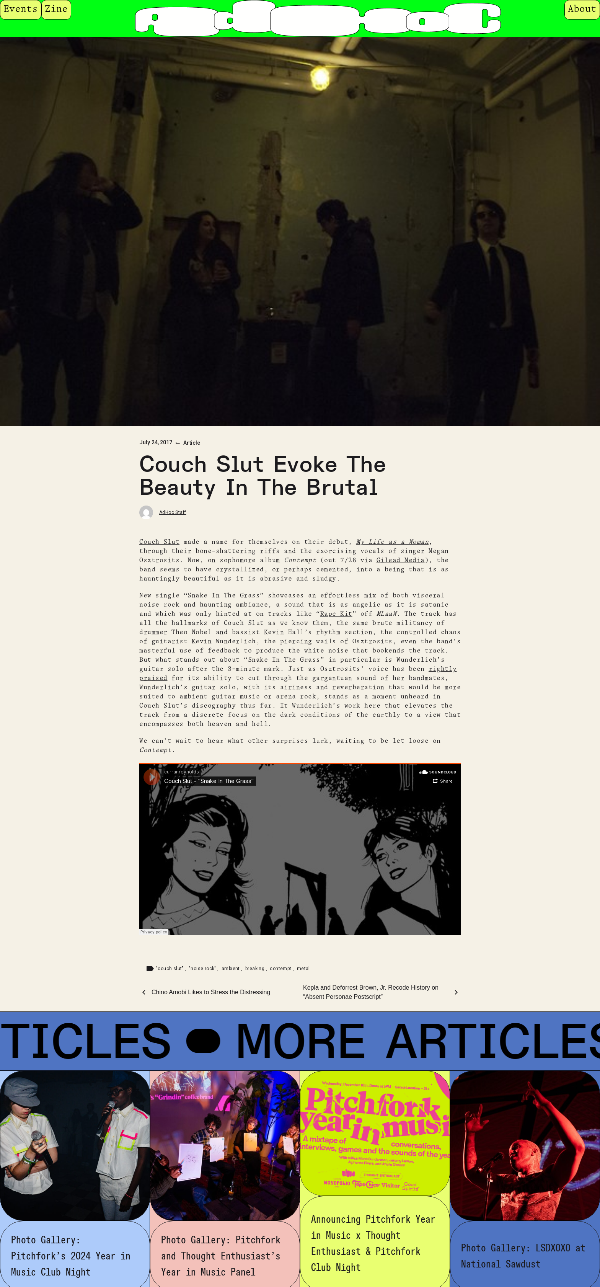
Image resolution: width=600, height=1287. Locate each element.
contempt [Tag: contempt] (281, 968)
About (582, 9)
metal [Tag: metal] (303, 968)
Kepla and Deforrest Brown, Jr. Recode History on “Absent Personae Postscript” (371, 992)
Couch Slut (159, 542)
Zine (56, 9)
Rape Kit (336, 614)
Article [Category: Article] (191, 443)
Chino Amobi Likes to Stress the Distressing (211, 992)
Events (20, 9)
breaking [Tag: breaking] (255, 968)
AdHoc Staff (172, 512)
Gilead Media (401, 560)
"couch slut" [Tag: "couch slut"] (170, 968)
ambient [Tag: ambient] (231, 968)
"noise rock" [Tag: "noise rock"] (203, 968)
